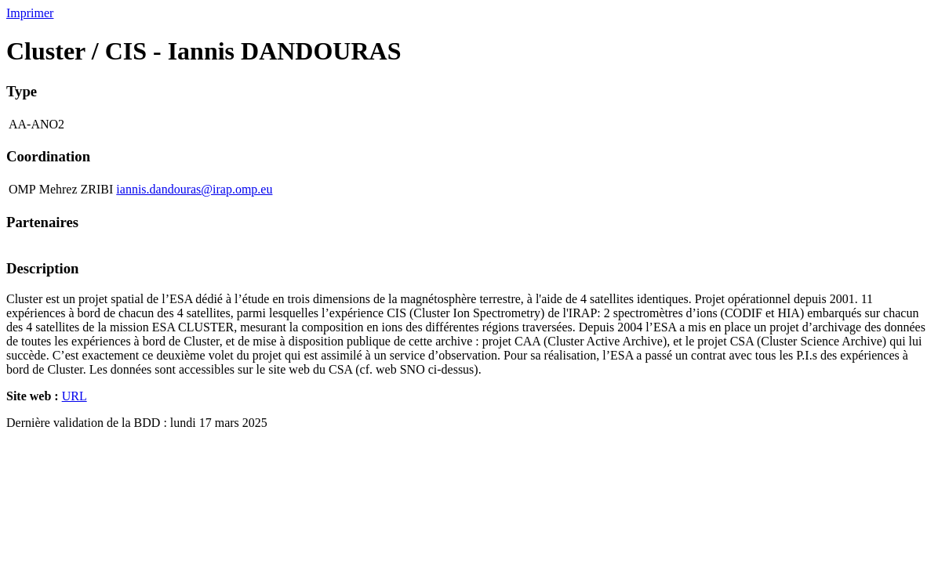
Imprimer (29, 13)
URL (74, 396)
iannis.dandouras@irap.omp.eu (194, 189)
